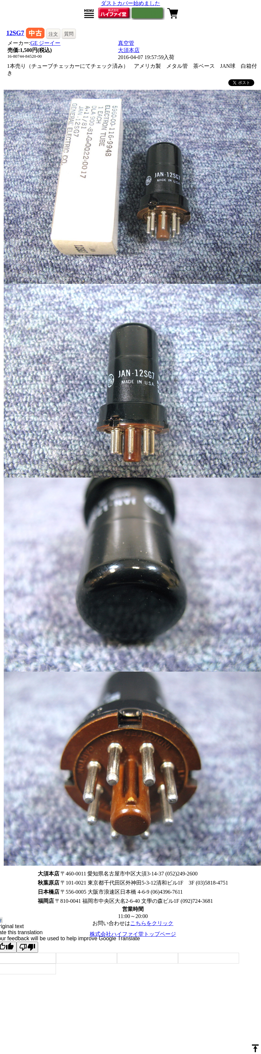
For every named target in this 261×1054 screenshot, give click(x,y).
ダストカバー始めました (130, 3)
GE (45, 43)
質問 (69, 33)
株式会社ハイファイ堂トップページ (133, 934)
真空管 (126, 43)
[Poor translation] (27, 947)
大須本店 (129, 50)
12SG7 (15, 32)
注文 (53, 34)
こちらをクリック (151, 923)
